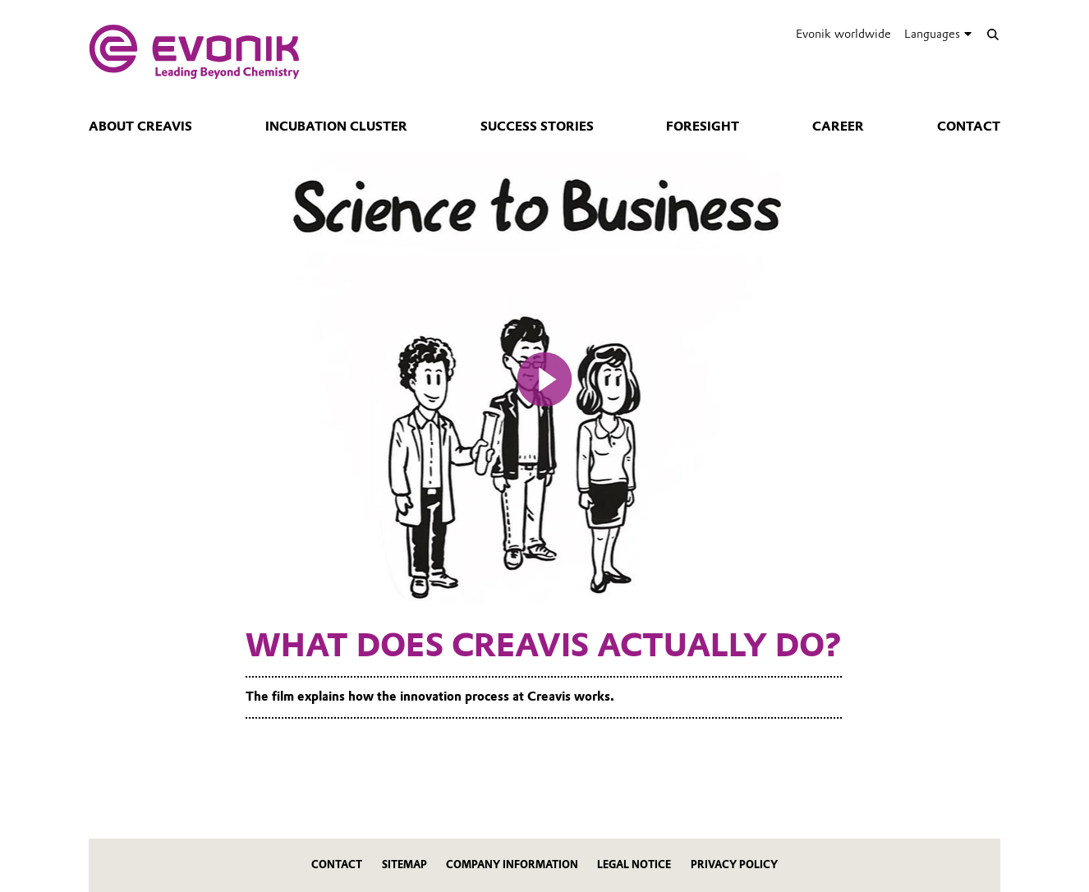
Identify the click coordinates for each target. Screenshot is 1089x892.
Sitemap (404, 864)
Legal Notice (634, 864)
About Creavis (140, 126)
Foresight (702, 126)
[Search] (992, 34)
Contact (968, 126)
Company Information (512, 864)
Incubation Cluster (336, 126)
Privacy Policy (734, 864)
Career (838, 126)
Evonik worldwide (843, 33)
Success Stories (537, 126)
